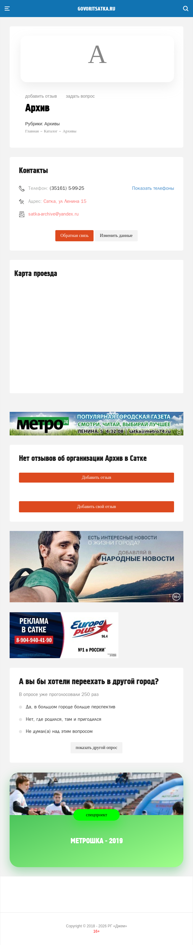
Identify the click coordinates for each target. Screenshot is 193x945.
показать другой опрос (96, 747)
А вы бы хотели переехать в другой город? (89, 681)
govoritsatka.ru (96, 9)
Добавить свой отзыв (96, 506)
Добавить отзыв (96, 477)
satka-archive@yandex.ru (53, 213)
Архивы (52, 123)
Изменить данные (116, 235)
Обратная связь (74, 235)
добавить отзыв (41, 96)
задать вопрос (80, 96)
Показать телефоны (153, 188)
